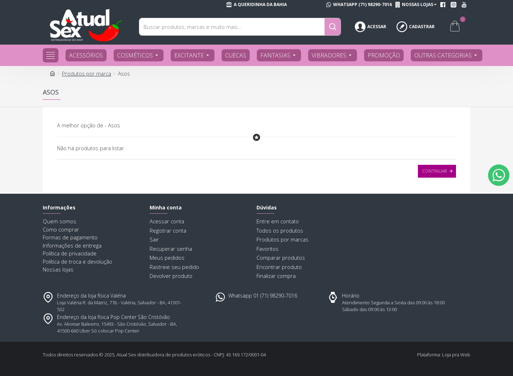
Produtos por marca (86, 73)
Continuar (434, 171)
